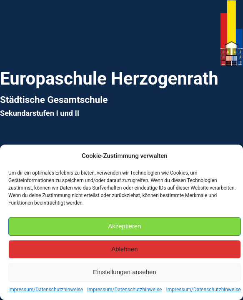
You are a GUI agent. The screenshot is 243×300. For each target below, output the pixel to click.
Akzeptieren (124, 226)
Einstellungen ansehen (124, 271)
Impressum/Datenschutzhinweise (45, 289)
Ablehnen (124, 248)
